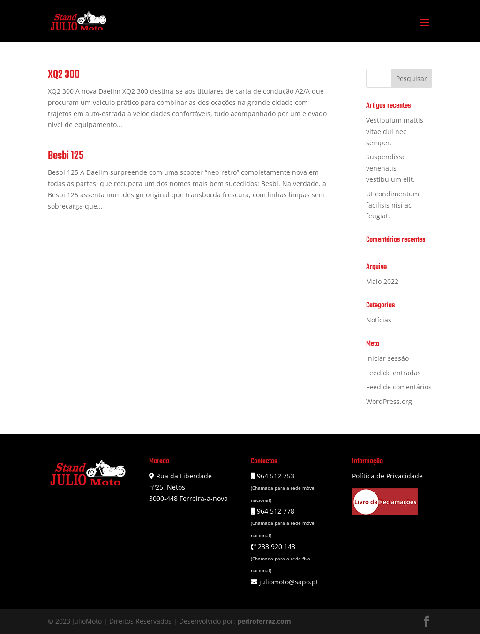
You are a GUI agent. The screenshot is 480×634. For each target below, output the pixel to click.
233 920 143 (275, 546)
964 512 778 (274, 511)
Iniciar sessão (387, 358)
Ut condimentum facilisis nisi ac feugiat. (392, 205)
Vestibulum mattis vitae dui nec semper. (394, 131)
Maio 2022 (382, 281)
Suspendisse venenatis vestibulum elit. (390, 168)
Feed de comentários (399, 386)
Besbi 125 (65, 155)
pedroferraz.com (264, 621)
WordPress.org (389, 401)
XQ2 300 (64, 74)
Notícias (378, 319)
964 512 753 (274, 475)
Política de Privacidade (387, 475)
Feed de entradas (393, 372)
